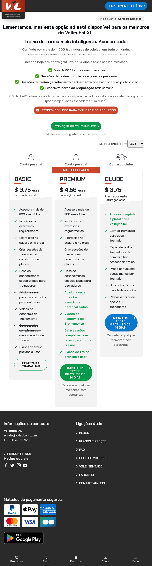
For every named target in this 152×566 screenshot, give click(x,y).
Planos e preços (93, 441)
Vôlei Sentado (91, 466)
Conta (112, 18)
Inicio (103, 18)
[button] (17, 559)
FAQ (82, 450)
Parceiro (86, 475)
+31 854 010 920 (18, 440)
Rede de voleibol (93, 458)
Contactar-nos (92, 483)
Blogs (84, 433)
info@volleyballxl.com (22, 435)
